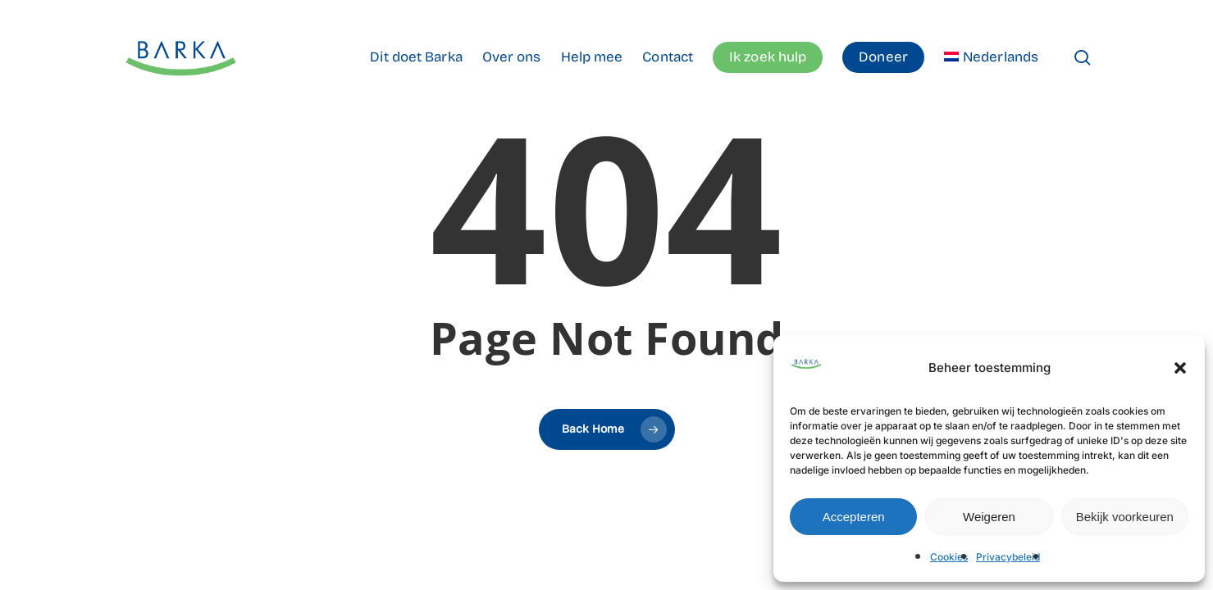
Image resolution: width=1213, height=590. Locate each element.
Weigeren (989, 517)
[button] (1180, 368)
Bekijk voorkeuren (1125, 517)
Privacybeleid (1008, 557)
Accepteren (854, 517)
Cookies (949, 557)
